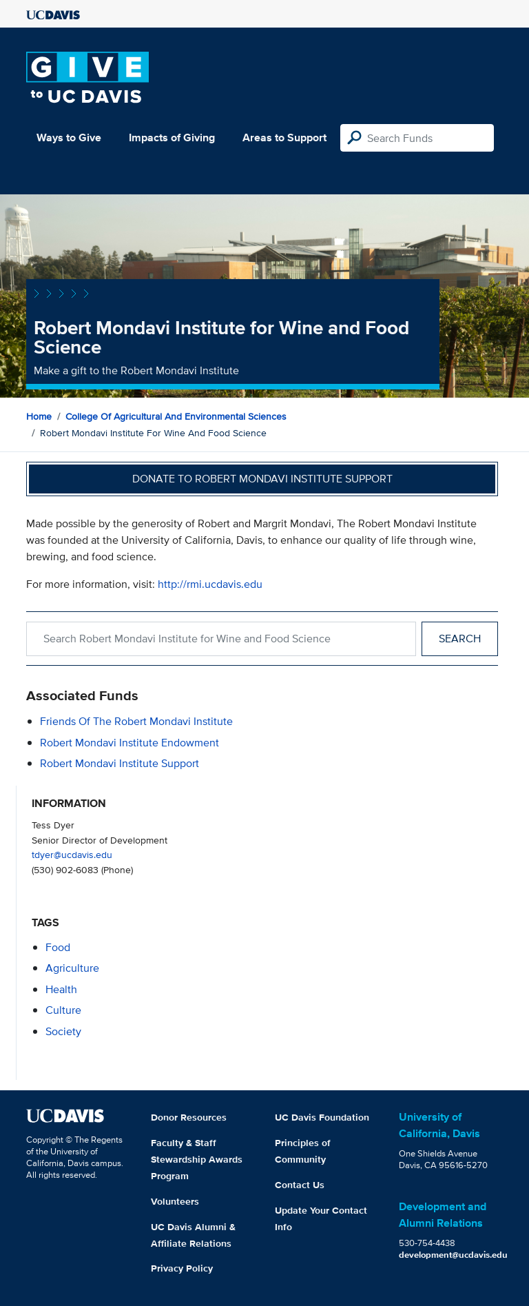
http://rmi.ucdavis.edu (210, 584)
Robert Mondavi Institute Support (119, 763)
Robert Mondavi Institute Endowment (129, 743)
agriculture (72, 968)
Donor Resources (189, 1117)
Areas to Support (284, 137)
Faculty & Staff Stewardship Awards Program (196, 1159)
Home (39, 416)
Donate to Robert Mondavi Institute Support (262, 479)
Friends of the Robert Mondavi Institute (136, 721)
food (57, 947)
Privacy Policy (182, 1268)
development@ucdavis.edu (453, 1254)
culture (63, 1010)
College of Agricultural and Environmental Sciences (176, 416)
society (63, 1031)
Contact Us (299, 1185)
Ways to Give (69, 137)
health (61, 989)
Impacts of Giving (172, 137)
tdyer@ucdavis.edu (72, 854)
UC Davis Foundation (322, 1117)
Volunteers (175, 1201)
